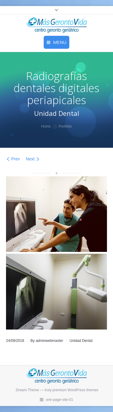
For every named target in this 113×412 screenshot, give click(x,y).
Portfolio (65, 126)
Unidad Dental (81, 341)
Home (46, 126)
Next (30, 158)
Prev (15, 158)
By (46, 341)
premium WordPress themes (75, 390)
